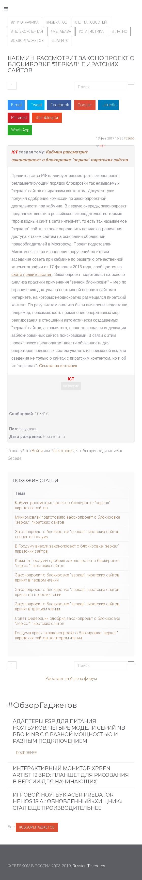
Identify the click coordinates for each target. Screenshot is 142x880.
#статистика (91, 31)
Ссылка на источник (58, 366)
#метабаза (61, 31)
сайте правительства (31, 274)
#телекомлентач (27, 31)
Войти (37, 450)
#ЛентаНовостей (90, 22)
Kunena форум (83, 678)
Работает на (57, 678)
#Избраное (56, 22)
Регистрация (62, 450)
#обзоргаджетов (27, 41)
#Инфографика (25, 22)
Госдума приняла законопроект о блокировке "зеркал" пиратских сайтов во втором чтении (66, 635)
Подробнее (26, 753)
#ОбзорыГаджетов (37, 827)
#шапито (60, 41)
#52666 (129, 138)
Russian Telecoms (89, 866)
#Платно (119, 31)
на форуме (71, 386)
